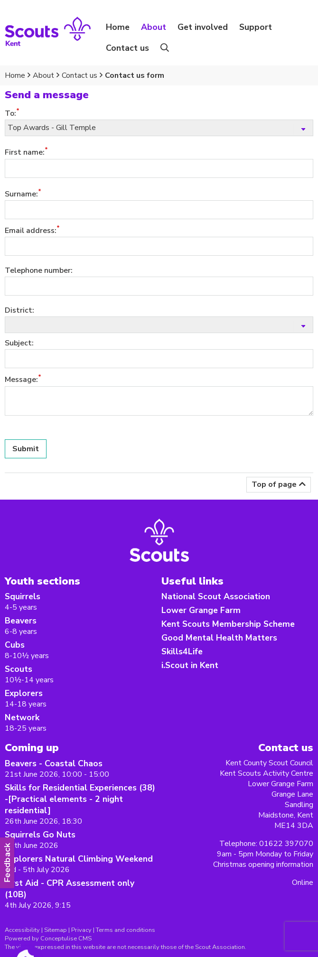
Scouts (18, 669)
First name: (25, 153)
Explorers (24, 693)
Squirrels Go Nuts (40, 834)
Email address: (30, 230)
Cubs (15, 644)
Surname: (21, 194)
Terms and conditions (125, 930)
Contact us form (134, 75)
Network (22, 717)
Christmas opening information (263, 864)
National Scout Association (215, 596)
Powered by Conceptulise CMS (48, 938)
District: (19, 310)
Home (118, 27)
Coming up (32, 747)
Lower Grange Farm (201, 610)
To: (10, 113)
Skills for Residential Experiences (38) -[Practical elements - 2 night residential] (80, 799)
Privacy (81, 930)
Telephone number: (39, 270)
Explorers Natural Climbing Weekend (79, 858)
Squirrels (22, 596)
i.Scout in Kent (189, 665)
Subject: (19, 343)
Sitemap (55, 930)
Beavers (21, 620)
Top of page (274, 484)
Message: (21, 380)
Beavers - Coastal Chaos (54, 763)
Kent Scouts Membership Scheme (228, 624)
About (43, 75)
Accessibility (22, 930)
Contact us (127, 48)
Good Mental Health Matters (219, 637)
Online (302, 882)
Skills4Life (182, 651)
